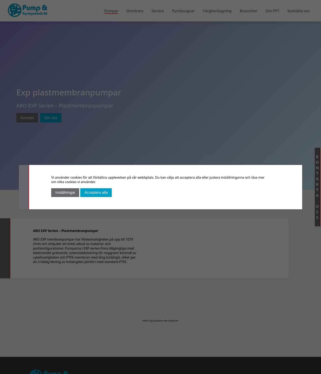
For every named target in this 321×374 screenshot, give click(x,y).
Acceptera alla (96, 192)
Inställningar (65, 192)
